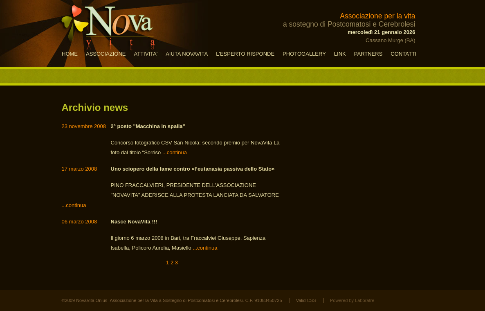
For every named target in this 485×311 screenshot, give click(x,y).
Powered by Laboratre (352, 300)
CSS (311, 300)
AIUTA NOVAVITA (187, 54)
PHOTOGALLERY (304, 54)
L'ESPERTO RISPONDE (245, 54)
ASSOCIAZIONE (106, 54)
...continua (174, 152)
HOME (70, 54)
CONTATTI (403, 54)
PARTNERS (368, 54)
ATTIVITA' (146, 54)
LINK (340, 54)
